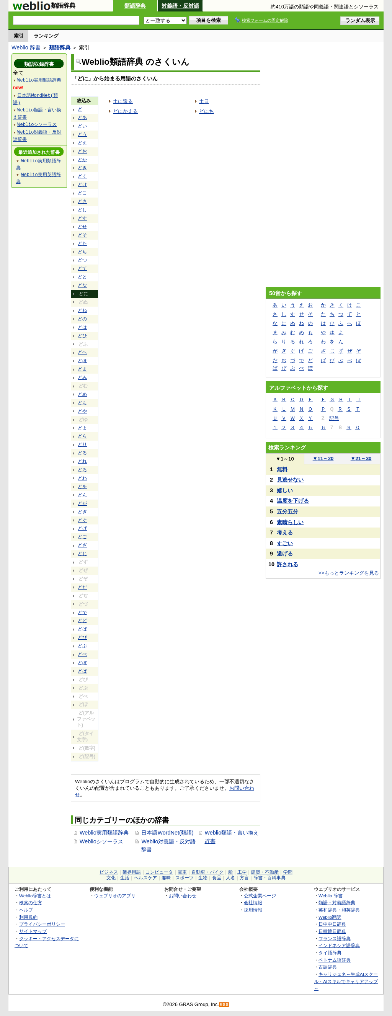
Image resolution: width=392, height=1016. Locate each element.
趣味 (166, 878)
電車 (182, 872)
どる (82, 453)
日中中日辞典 (332, 923)
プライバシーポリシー (42, 923)
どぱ (82, 671)
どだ (82, 587)
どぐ (82, 520)
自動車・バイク (207, 872)
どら (82, 436)
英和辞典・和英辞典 (339, 909)
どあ (82, 117)
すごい (285, 543)
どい (82, 126)
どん (82, 495)
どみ (82, 377)
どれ (82, 461)
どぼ (82, 662)
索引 (19, 36)
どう (82, 134)
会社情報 (253, 902)
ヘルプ (26, 909)
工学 (242, 872)
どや (82, 411)
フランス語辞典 (334, 938)
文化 (111, 878)
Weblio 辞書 (26, 47)
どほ (82, 360)
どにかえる (125, 111)
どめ (82, 394)
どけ (82, 184)
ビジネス (109, 872)
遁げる (285, 553)
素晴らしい (290, 522)
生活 (124, 878)
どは (82, 327)
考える (285, 532)
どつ (82, 260)
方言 (244, 878)
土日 (204, 101)
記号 (334, 418)
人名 (230, 878)
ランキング (46, 36)
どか (82, 159)
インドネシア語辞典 (339, 945)
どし (82, 209)
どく (82, 176)
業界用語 (131, 872)
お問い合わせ (182, 895)
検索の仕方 (30, 902)
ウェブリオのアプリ (115, 895)
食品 (216, 878)
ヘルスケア (145, 878)
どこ (82, 193)
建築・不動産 (265, 872)
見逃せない (290, 480)
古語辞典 (327, 966)
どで (82, 612)
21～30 (361, 458)
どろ (82, 469)
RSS (224, 1005)
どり (82, 444)
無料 (282, 469)
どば (82, 629)
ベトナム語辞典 (334, 959)
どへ (82, 352)
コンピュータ (159, 872)
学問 (287, 872)
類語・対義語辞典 (336, 902)
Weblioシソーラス (101, 841)
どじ (82, 553)
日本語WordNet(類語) (167, 833)
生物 (202, 878)
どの (82, 319)
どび (82, 637)
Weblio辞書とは (35, 895)
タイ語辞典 (329, 952)
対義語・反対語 (180, 6)
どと (82, 276)
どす (82, 218)
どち (82, 252)
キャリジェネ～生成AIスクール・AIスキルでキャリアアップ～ (346, 981)
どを (82, 486)
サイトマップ (33, 931)
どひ (82, 335)
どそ (82, 235)
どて (82, 268)
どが (82, 503)
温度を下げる (293, 501)
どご (82, 536)
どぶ (82, 645)
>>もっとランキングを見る (348, 573)
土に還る (123, 101)
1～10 (285, 459)
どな (82, 285)
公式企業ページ (260, 895)
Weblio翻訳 (329, 917)
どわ (82, 478)
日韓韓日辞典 (332, 931)
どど (82, 620)
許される (287, 564)
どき (82, 167)
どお (82, 151)
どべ (82, 654)
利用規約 (28, 917)
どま (82, 369)
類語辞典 (135, 6)
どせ (82, 226)
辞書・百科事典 (269, 878)
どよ (82, 428)
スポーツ (184, 878)
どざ (82, 545)
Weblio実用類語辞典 (104, 833)
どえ (82, 142)
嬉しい (285, 490)
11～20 (323, 458)
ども (82, 402)
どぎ (82, 512)
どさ (82, 201)
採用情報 (253, 909)
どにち (206, 111)
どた (82, 243)
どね (82, 310)
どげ (82, 528)
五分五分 (287, 511)
